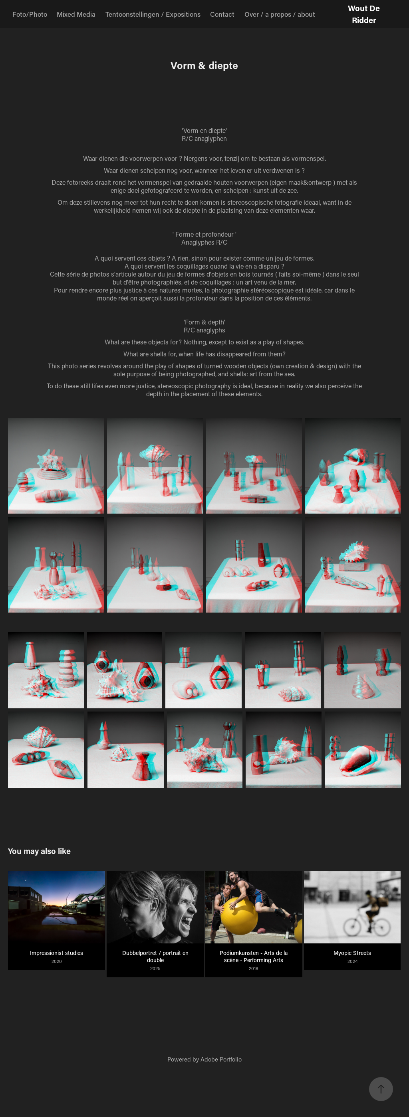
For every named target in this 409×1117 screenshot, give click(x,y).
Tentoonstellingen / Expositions (153, 14)
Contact (222, 14)
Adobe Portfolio (221, 1059)
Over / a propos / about (279, 14)
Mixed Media (76, 14)
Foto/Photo (29, 14)
